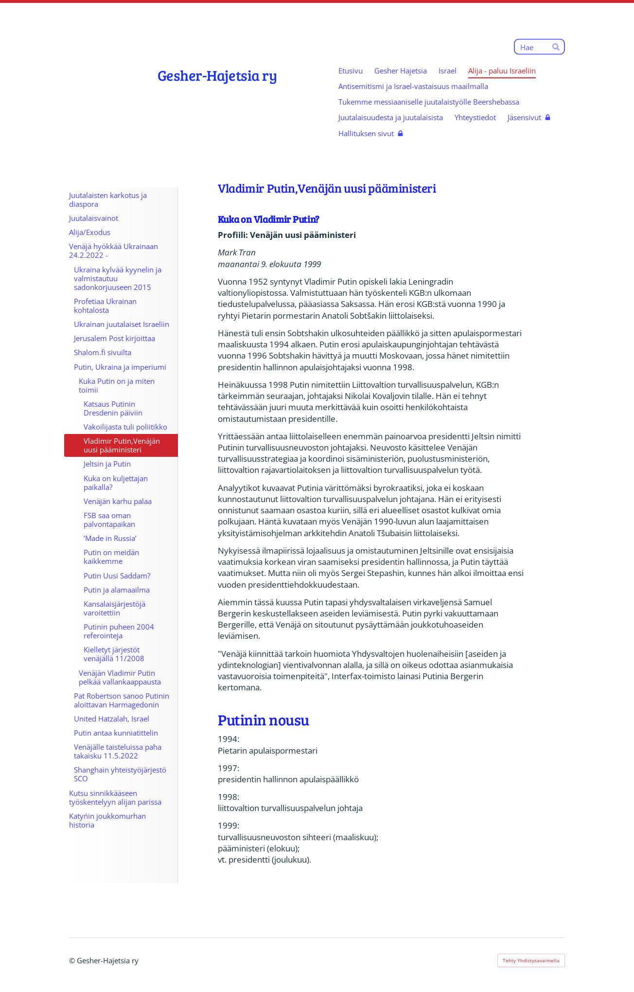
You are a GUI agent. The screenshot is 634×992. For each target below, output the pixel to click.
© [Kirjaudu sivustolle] (73, 960)
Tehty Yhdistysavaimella (531, 960)
